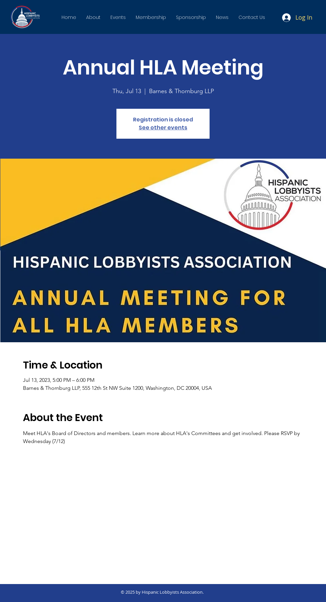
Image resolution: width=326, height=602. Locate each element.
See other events (163, 127)
